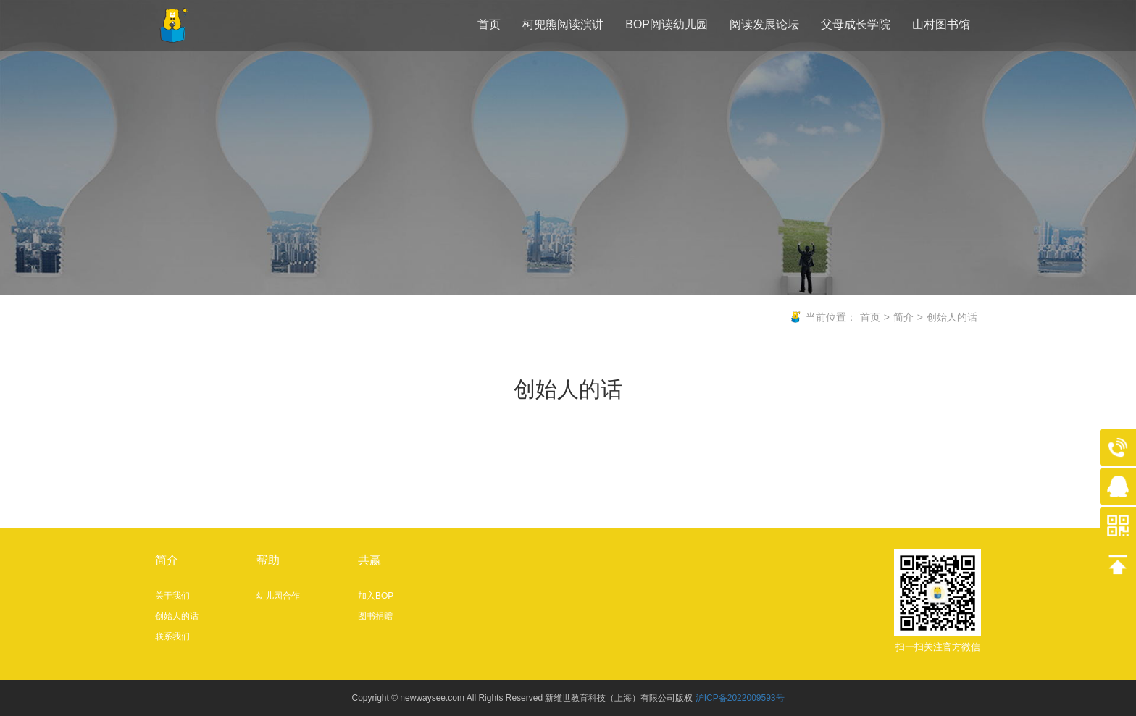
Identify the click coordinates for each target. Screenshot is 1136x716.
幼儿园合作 (278, 596)
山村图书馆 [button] (941, 24)
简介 (903, 317)
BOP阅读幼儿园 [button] (666, 24)
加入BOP (375, 596)
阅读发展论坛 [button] (764, 24)
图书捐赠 (375, 616)
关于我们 (172, 596)
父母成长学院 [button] (855, 24)
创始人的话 (952, 317)
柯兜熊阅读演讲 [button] (563, 24)
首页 (489, 24)
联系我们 (172, 636)
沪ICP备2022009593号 (740, 698)
